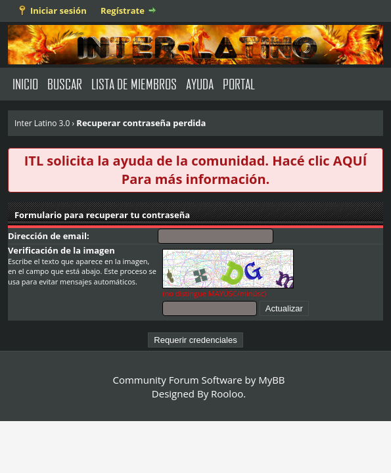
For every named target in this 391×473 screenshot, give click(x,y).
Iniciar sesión (58, 10)
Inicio (25, 84)
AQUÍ (350, 160)
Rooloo (227, 393)
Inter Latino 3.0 (42, 123)
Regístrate (123, 10)
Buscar (64, 84)
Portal (239, 84)
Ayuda (200, 84)
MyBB (271, 379)
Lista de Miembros (134, 84)
